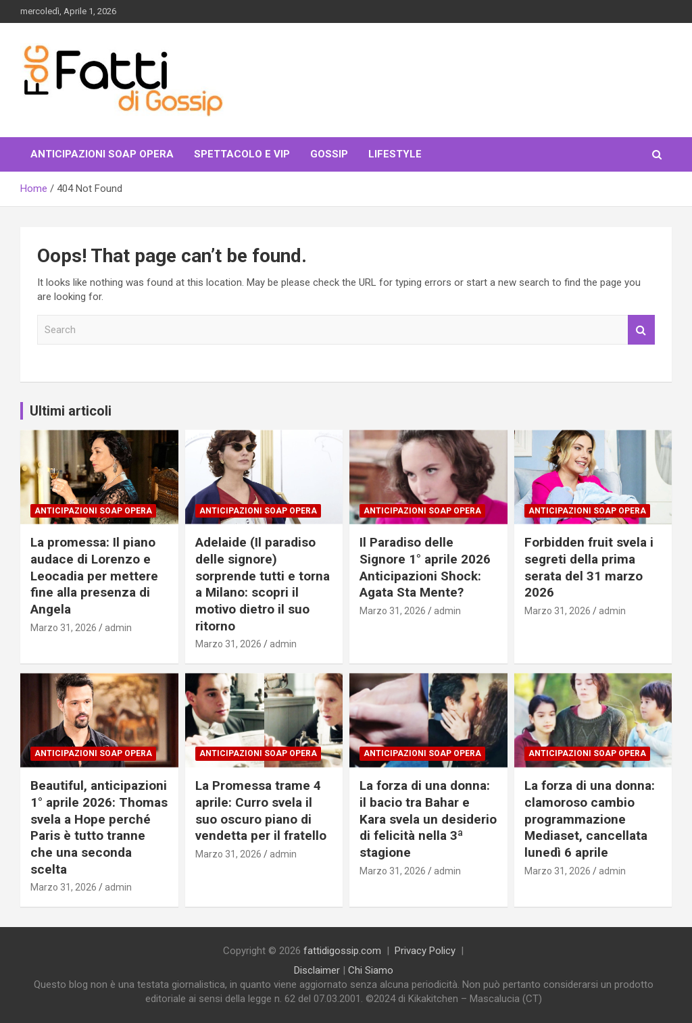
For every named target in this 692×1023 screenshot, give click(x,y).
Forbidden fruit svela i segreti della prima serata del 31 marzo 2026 (588, 567)
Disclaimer (317, 970)
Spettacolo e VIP (242, 154)
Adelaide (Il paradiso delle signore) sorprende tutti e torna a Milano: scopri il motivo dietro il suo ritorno (262, 583)
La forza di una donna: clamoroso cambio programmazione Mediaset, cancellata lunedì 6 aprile (589, 819)
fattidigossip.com (342, 951)
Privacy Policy (425, 951)
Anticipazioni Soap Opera (102, 154)
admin (118, 627)
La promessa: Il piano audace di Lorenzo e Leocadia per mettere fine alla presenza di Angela (94, 575)
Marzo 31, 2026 (63, 627)
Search (641, 330)
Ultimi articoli (71, 411)
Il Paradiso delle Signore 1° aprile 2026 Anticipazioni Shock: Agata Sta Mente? (425, 567)
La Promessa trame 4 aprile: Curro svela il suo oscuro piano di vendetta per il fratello (260, 810)
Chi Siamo (370, 970)
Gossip (329, 154)
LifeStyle (395, 154)
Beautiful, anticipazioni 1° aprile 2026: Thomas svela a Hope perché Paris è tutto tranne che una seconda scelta (99, 827)
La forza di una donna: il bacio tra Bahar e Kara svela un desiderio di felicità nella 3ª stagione (428, 819)
